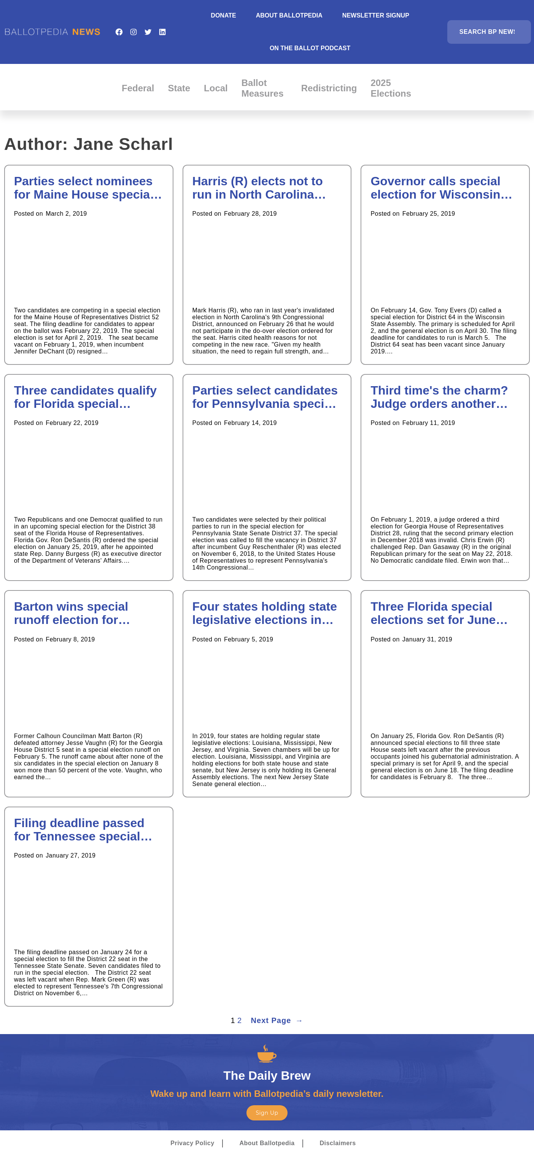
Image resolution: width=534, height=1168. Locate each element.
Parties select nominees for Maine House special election (83, 188)
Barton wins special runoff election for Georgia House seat (71, 613)
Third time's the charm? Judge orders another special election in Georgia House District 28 (444, 397)
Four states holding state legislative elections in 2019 (264, 613)
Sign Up (267, 1112)
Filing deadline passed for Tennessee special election (79, 829)
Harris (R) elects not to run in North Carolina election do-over (257, 188)
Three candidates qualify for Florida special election (85, 397)
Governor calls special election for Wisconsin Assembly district (435, 188)
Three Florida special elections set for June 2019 (433, 613)
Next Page (277, 1020)
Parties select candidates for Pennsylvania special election (265, 397)
